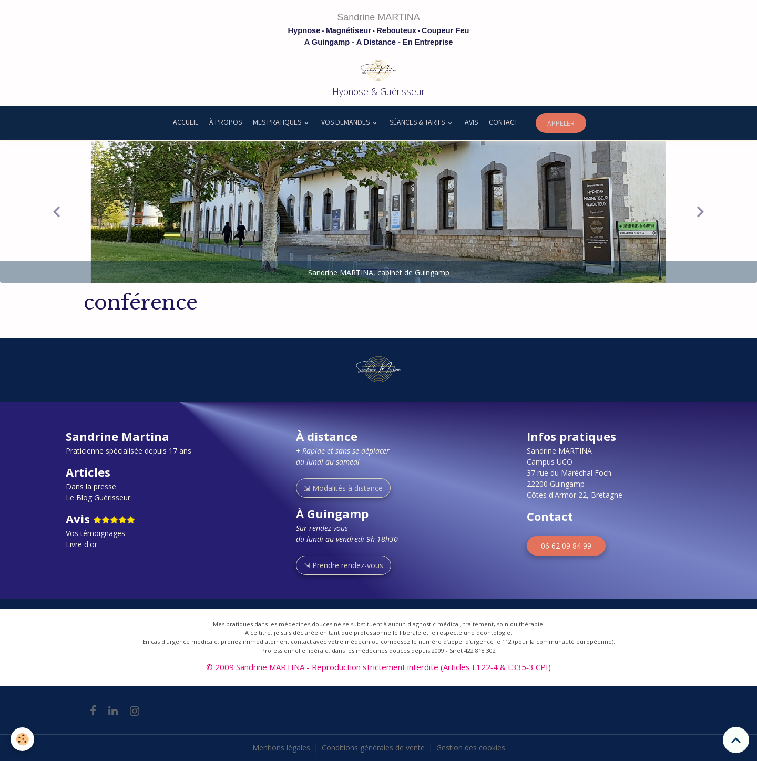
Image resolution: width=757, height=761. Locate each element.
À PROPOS (225, 122)
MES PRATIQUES (278, 122)
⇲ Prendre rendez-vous (343, 565)
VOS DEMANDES (346, 122)
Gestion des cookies (470, 748)
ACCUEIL (184, 122)
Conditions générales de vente (373, 748)
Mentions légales (281, 748)
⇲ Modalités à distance (343, 488)
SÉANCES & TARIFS (418, 122)
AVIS (471, 122)
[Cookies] (22, 739)
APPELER (561, 123)
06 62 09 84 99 (566, 546)
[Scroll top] (736, 740)
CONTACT (503, 122)
